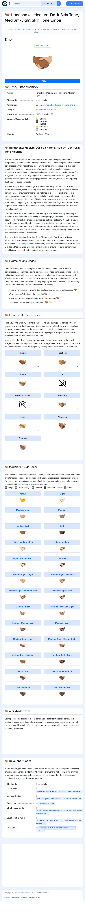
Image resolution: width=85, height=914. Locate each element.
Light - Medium (62, 555)
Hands (53, 123)
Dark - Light (22, 685)
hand (48, 118)
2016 (38, 127)
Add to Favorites (42, 59)
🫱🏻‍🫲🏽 (62, 562)
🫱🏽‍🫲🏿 (62, 643)
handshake (56, 118)
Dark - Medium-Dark (62, 701)
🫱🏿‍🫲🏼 (62, 691)
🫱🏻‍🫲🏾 (23, 578)
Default (22, 507)
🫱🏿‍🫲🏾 (62, 707)
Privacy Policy (34, 911)
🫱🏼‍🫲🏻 (23, 594)
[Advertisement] (42, 43)
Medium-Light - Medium (62, 588)
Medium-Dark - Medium (23, 668)
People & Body (27, 29)
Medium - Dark (62, 636)
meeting (65, 118)
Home (10, 29)
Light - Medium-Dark (23, 572)
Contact (24, 911)
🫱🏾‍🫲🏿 (62, 675)
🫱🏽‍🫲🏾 (23, 643)
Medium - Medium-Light (62, 620)
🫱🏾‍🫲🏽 (23, 675)
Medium (62, 523)
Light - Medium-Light (23, 555)
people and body (29, 257)
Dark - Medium (23, 701)
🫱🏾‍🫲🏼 (62, 659)
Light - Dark (62, 572)
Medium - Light (23, 620)
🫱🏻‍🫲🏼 (23, 562)
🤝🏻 (62, 513)
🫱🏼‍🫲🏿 (62, 610)
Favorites (74, 3)
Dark (62, 539)
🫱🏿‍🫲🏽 (23, 707)
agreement (40, 118)
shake (72, 118)
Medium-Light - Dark (62, 604)
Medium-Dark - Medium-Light (62, 652)
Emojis (17, 29)
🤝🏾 (23, 546)
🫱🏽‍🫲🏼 (62, 627)
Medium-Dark (22, 539)
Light (62, 507)
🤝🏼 (23, 530)
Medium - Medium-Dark (23, 636)
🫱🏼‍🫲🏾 (23, 610)
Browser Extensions (11, 911)
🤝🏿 (62, 546)
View (47, 147)
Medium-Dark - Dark (62, 668)
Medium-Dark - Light (23, 652)
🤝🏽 (62, 530)
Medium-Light (22, 523)
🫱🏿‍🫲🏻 (23, 691)
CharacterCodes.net (25, 906)
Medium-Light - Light (23, 588)
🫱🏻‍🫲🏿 (62, 578)
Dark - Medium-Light (62, 685)
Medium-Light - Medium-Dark (23, 604)
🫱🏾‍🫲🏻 (23, 659)
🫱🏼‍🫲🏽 (62, 594)
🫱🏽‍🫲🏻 (23, 627)
